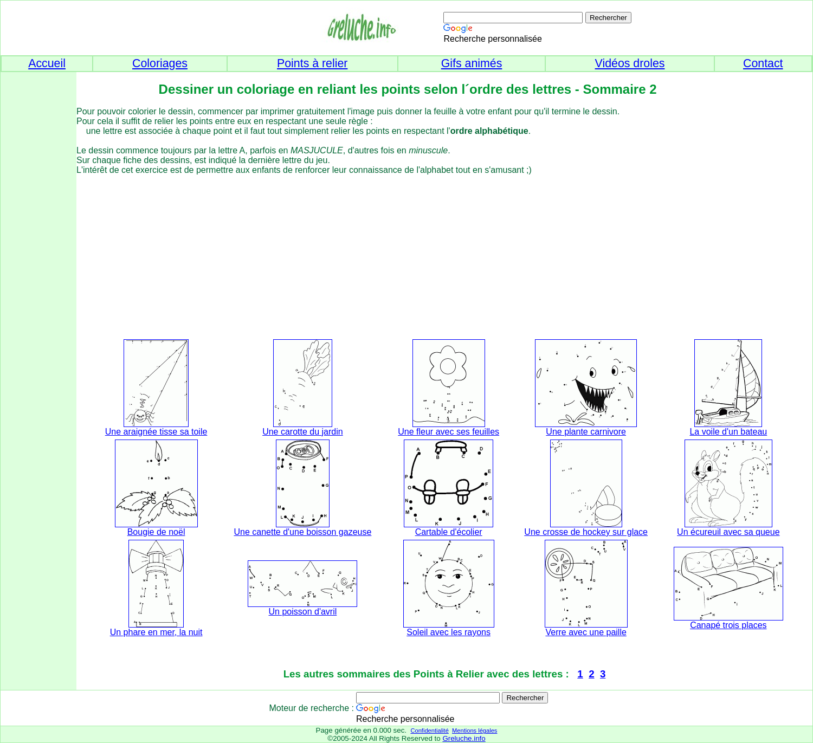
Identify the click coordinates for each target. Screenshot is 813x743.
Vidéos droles (630, 63)
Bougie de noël (156, 532)
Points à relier (312, 63)
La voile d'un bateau (728, 431)
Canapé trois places (728, 625)
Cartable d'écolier (448, 532)
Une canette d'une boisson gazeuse (302, 532)
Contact (763, 63)
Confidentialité (429, 730)
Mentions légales (474, 730)
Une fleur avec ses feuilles (448, 431)
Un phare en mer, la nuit (156, 632)
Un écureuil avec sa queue (728, 532)
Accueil (47, 63)
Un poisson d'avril (303, 611)
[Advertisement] (38, 244)
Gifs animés (471, 63)
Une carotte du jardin (302, 431)
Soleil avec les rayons (448, 632)
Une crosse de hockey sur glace (586, 532)
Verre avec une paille (585, 632)
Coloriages (160, 63)
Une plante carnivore (586, 431)
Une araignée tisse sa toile (156, 431)
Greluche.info (463, 738)
